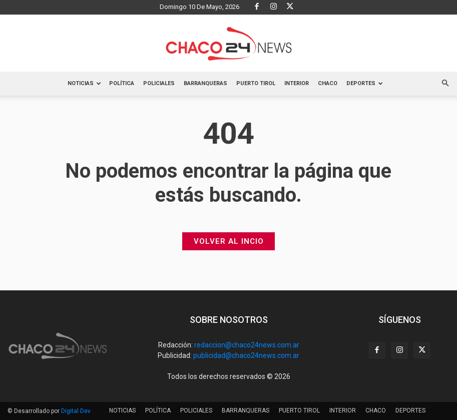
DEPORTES (364, 83)
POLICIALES (159, 83)
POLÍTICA (121, 83)
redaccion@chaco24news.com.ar (246, 345)
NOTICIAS (84, 83)
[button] (445, 84)
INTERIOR (296, 83)
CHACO (327, 83)
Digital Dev (76, 410)
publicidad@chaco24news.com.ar (246, 355)
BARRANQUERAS (205, 83)
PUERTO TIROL (255, 83)
